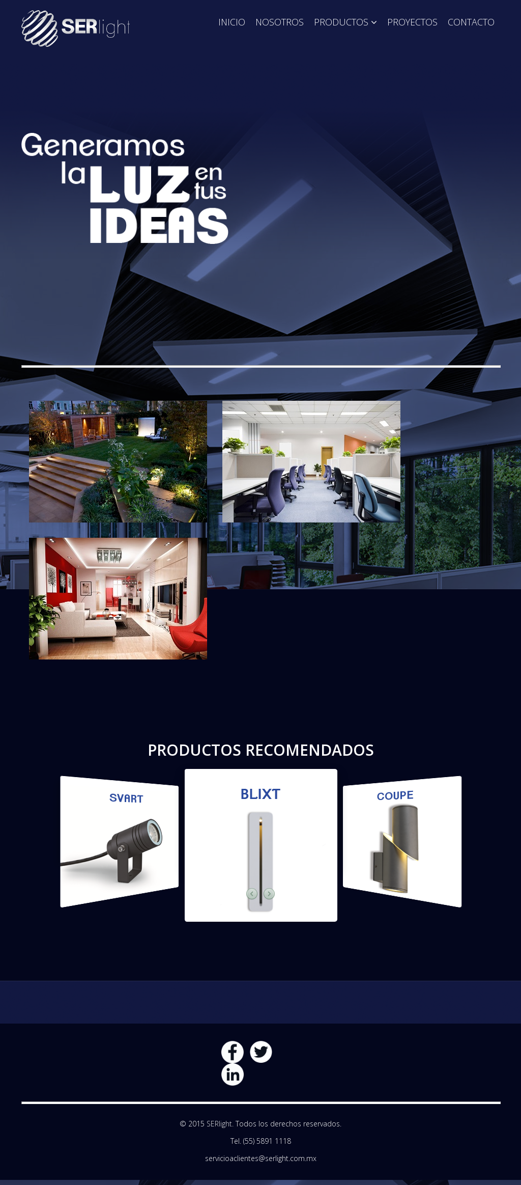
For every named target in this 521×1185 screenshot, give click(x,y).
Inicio (231, 22)
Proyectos (412, 22)
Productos (341, 22)
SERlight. (220, 1123)
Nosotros (279, 22)
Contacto (471, 22)
